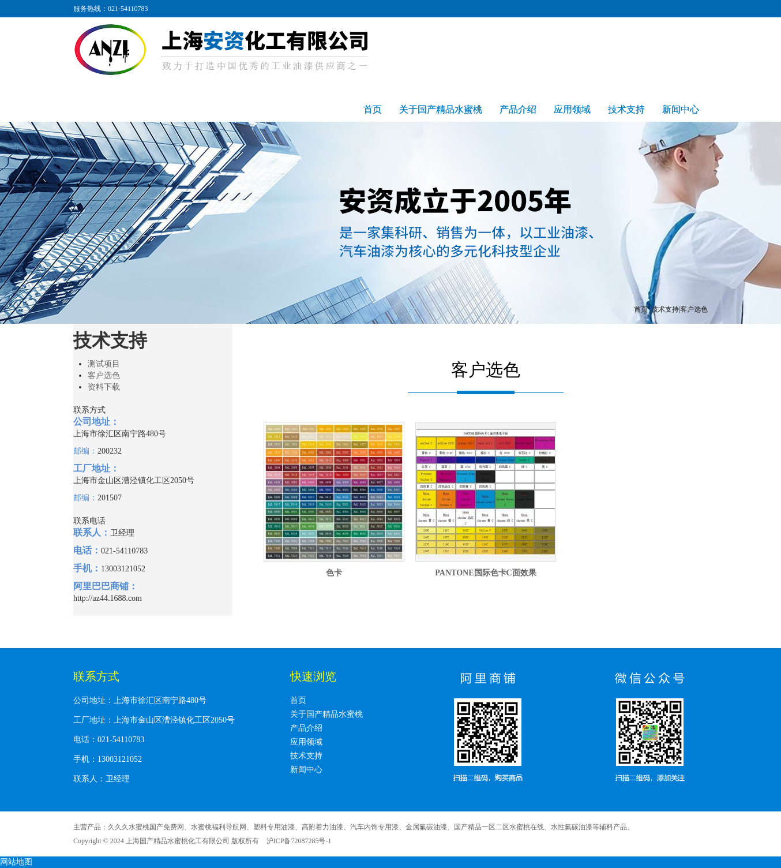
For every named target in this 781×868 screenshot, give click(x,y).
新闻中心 (680, 109)
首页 (372, 109)
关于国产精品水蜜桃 (440, 109)
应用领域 (572, 109)
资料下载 (104, 387)
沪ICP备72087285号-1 (299, 841)
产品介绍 (518, 109)
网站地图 (16, 862)
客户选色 (104, 375)
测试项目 (104, 364)
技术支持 (626, 109)
